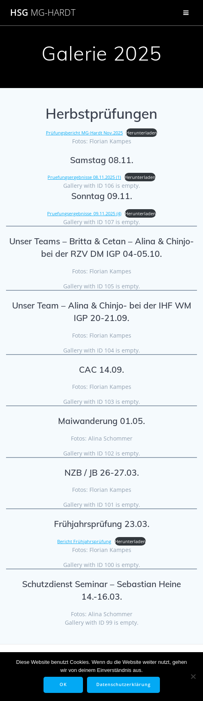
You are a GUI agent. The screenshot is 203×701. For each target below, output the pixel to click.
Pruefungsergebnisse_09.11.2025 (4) (84, 213)
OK (63, 684)
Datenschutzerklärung (123, 684)
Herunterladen (141, 133)
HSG (43, 12)
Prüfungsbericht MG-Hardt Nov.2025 (84, 133)
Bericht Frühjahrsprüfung (84, 541)
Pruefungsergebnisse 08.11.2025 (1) (84, 177)
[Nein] (193, 676)
